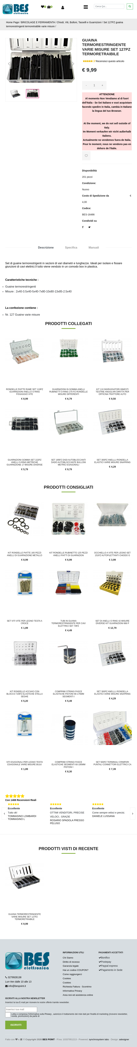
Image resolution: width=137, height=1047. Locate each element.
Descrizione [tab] (46, 247)
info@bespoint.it (17, 986)
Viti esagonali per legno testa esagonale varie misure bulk (24, 763)
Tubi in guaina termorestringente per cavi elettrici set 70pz (68, 623)
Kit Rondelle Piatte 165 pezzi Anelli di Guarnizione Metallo (24, 554)
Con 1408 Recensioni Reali (20, 800)
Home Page (12, 22)
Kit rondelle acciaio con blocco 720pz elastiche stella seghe (24, 694)
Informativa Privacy (72, 990)
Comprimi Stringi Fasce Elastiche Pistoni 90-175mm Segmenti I (68, 694)
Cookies (67, 978)
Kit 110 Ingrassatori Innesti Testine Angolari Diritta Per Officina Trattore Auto (112, 392)
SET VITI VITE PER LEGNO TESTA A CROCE (24, 622)
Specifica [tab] (71, 247)
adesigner (124, 1039)
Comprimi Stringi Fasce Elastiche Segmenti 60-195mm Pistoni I (68, 764)
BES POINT (49, 1039)
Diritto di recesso (71, 962)
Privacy (48, 1014)
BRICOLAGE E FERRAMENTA (38, 22)
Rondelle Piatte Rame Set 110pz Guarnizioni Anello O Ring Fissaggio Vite (24, 392)
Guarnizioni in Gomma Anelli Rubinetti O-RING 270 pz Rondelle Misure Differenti (68, 392)
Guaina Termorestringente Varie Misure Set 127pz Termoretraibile (24, 916)
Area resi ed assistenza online (78, 995)
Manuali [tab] (94, 247)
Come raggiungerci (72, 974)
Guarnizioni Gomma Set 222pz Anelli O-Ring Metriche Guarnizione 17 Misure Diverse (25, 462)
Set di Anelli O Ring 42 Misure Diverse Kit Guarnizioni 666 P (112, 622)
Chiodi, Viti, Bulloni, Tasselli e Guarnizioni (79, 22)
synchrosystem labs (99, 1039)
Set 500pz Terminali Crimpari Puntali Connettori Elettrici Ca (112, 763)
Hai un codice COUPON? (75, 970)
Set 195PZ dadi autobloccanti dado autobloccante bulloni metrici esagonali (68, 462)
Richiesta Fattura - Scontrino (77, 986)
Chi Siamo (68, 957)
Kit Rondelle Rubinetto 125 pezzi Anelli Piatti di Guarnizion (68, 554)
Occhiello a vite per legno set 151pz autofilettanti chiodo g (112, 554)
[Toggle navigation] (86, 7)
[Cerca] (109, 6)
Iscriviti (15, 1024)
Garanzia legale (71, 966)
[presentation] (132, 813)
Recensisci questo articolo (110, 61)
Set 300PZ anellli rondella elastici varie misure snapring (112, 461)
